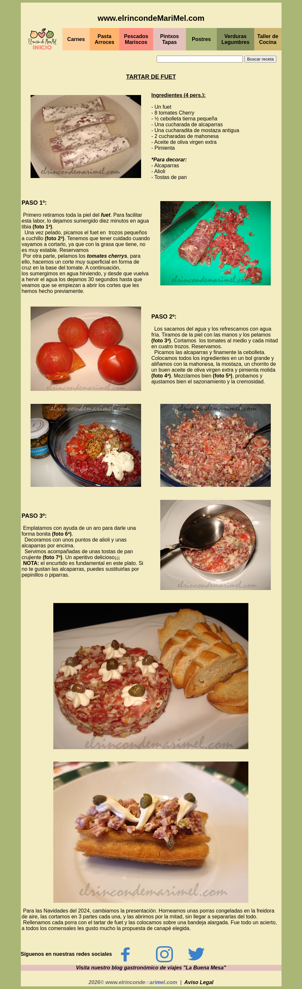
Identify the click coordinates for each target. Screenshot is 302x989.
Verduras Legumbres (235, 39)
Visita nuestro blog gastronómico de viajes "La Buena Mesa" (151, 967)
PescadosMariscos (136, 39)
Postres (201, 39)
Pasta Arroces (104, 39)
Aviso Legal (199, 982)
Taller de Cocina (267, 39)
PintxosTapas (169, 39)
